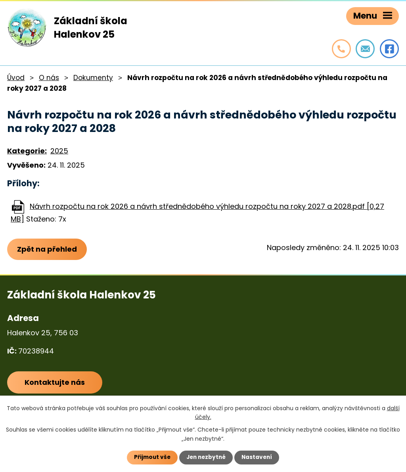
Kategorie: (27, 151)
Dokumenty (93, 77)
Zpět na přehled (48, 249)
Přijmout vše (150, 457)
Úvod (16, 77)
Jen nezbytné (206, 457)
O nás (49, 77)
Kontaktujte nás (55, 383)
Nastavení (258, 457)
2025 (59, 151)
